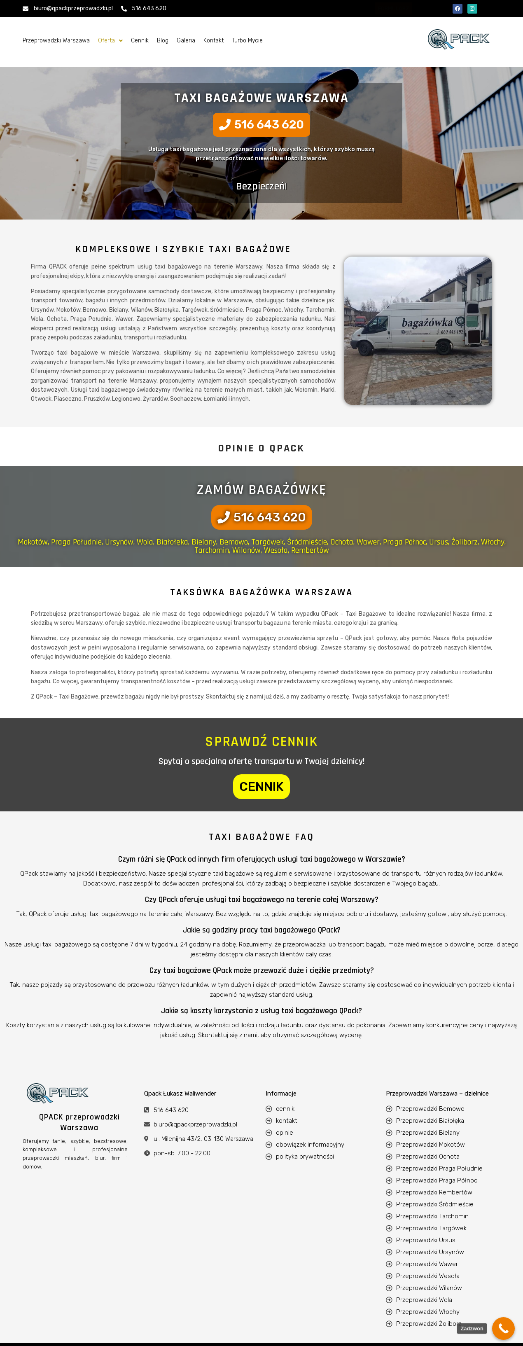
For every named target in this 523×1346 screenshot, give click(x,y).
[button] (110, 41)
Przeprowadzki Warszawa (56, 40)
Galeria (186, 40)
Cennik (140, 40)
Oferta (110, 40)
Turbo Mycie (247, 40)
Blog (162, 40)
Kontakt (213, 40)
